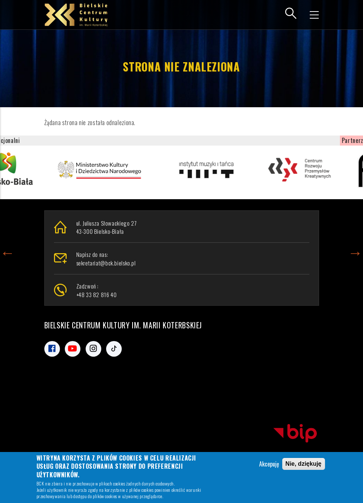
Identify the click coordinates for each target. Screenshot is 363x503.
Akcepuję (269, 464)
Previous (7, 251)
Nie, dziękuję (304, 464)
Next (355, 251)
